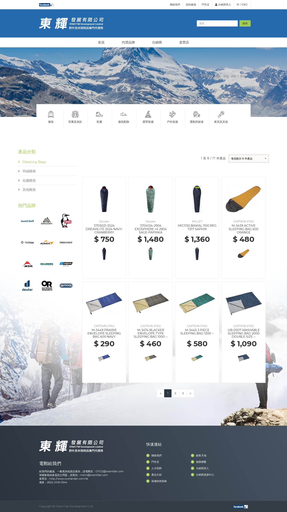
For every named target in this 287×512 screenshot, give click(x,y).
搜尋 (245, 23)
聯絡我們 (175, 4)
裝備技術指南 (156, 481)
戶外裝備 (172, 116)
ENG (245, 4)
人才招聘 (154, 468)
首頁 (101, 42)
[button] (249, 159)
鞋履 (99, 116)
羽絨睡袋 (27, 171)
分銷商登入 (223, 4)
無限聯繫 (198, 462)
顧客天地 (198, 455)
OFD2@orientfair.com (110, 471)
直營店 (184, 42)
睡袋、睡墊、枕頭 (225, 75)
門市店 (205, 4)
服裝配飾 (123, 116)
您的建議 (191, 4)
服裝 (50, 116)
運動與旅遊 (196, 116)
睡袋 (242, 75)
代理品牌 (128, 42)
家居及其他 (221, 116)
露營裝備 (206, 75)
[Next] (190, 393)
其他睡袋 (27, 190)
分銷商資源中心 (202, 474)
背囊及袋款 (75, 116)
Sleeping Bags (32, 162)
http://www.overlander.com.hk (68, 478)
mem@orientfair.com (94, 475)
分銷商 (157, 42)
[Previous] (160, 393)
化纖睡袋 (27, 181)
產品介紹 (154, 474)
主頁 (194, 75)
